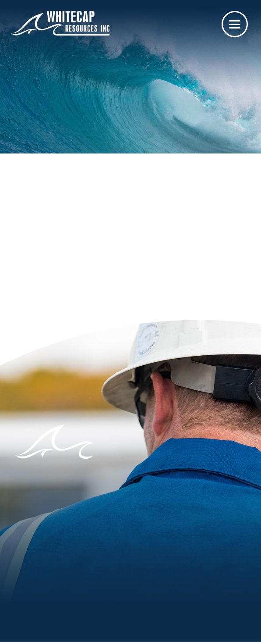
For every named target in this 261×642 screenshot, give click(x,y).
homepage (142, 227)
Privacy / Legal (147, 625)
